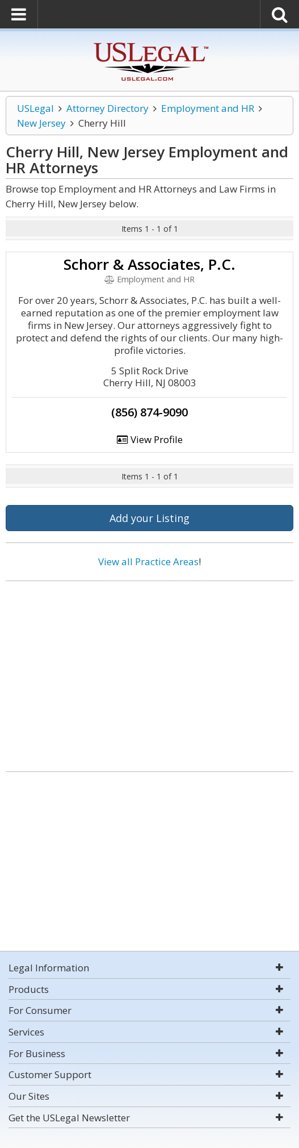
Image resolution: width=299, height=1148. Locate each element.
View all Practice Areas (148, 561)
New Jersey (41, 123)
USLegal (35, 108)
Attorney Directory (107, 108)
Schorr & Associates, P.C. (149, 264)
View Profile (149, 439)
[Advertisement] (149, 672)
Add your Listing (149, 518)
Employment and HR (207, 108)
